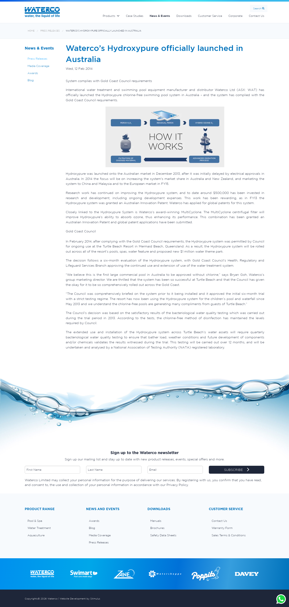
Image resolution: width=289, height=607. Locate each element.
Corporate (235, 15)
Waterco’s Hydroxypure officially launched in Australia (103, 31)
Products (109, 15)
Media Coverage (38, 66)
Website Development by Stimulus (80, 598)
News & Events (160, 15)
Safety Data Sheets (163, 535)
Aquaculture (36, 535)
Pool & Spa (35, 520)
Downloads (184, 15)
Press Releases (50, 31)
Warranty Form (222, 528)
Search (257, 8)
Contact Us (256, 15)
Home (31, 31)
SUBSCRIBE (236, 470)
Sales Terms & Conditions (229, 535)
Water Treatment (39, 528)
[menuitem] (52, 520)
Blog (31, 80)
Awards (33, 73)
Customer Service (210, 15)
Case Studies (134, 15)
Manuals (155, 520)
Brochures (157, 528)
